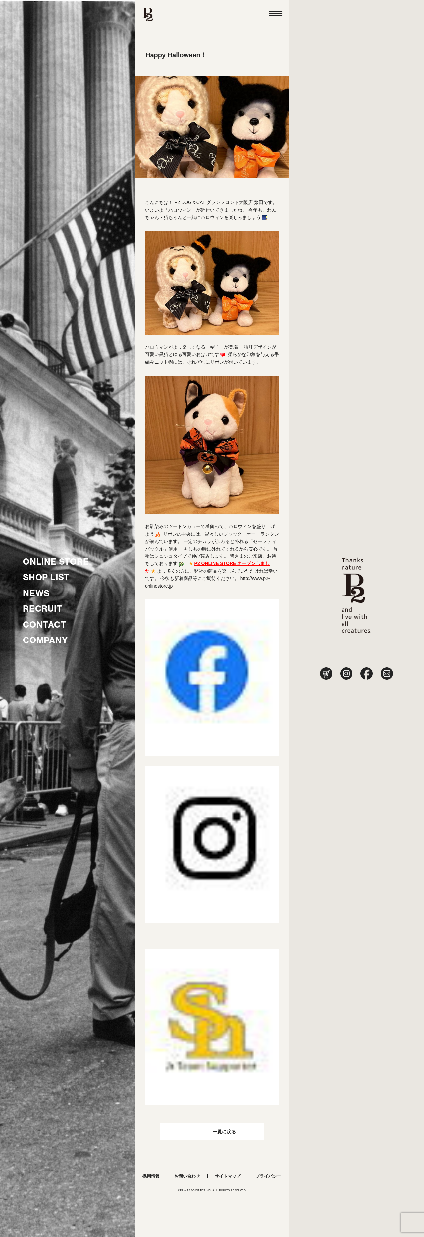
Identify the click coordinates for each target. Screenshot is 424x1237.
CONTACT (45, 624)
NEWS (36, 593)
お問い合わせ (187, 1176)
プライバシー (268, 1176)
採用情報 (151, 1176)
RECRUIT (43, 608)
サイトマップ (227, 1176)
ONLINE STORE (56, 561)
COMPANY (45, 640)
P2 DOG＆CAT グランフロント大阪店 (213, 202)
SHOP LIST (46, 577)
